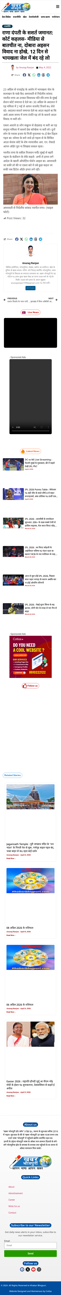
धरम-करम (45, 16)
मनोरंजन (56, 16)
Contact (12, 1212)
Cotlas (49, 1291)
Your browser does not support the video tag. (30, 396)
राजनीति (17, 16)
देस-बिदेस (6, 16)
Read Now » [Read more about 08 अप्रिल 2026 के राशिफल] (10, 935)
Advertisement (15, 1193)
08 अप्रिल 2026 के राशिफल (19, 928)
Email (7, 1241)
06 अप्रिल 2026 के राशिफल (19, 1005)
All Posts (30, 288)
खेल (25, 16)
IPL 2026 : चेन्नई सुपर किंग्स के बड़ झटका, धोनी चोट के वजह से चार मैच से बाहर (41, 608)
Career (11, 1199)
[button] (24, 75)
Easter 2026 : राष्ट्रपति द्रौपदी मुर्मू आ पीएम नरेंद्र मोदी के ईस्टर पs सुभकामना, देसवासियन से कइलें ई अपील (30, 1085)
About (11, 1187)
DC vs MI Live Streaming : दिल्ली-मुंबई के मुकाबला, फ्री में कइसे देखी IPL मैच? (40, 463)
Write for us (14, 1206)
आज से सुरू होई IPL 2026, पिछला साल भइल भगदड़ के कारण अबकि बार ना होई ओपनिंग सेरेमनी (40, 579)
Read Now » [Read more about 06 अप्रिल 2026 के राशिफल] (10, 1012)
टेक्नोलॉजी (34, 16)
